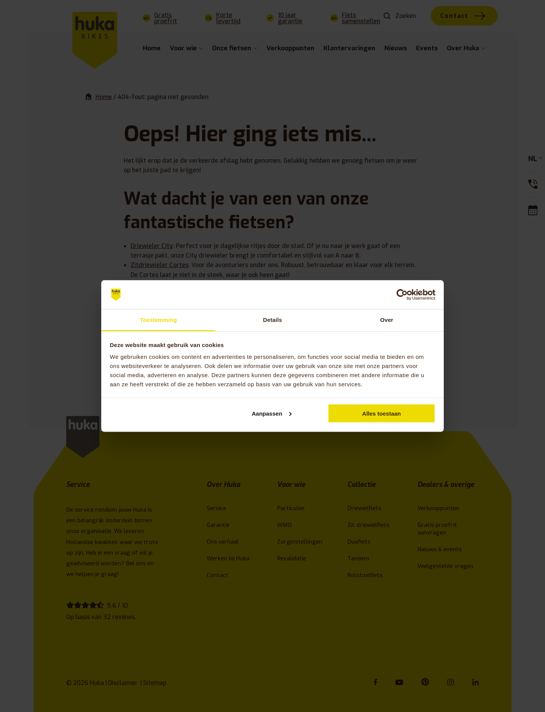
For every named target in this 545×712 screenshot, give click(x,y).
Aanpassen (272, 413)
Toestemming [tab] (158, 320)
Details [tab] (272, 320)
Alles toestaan (381, 413)
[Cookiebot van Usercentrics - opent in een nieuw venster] (402, 295)
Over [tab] (387, 320)
